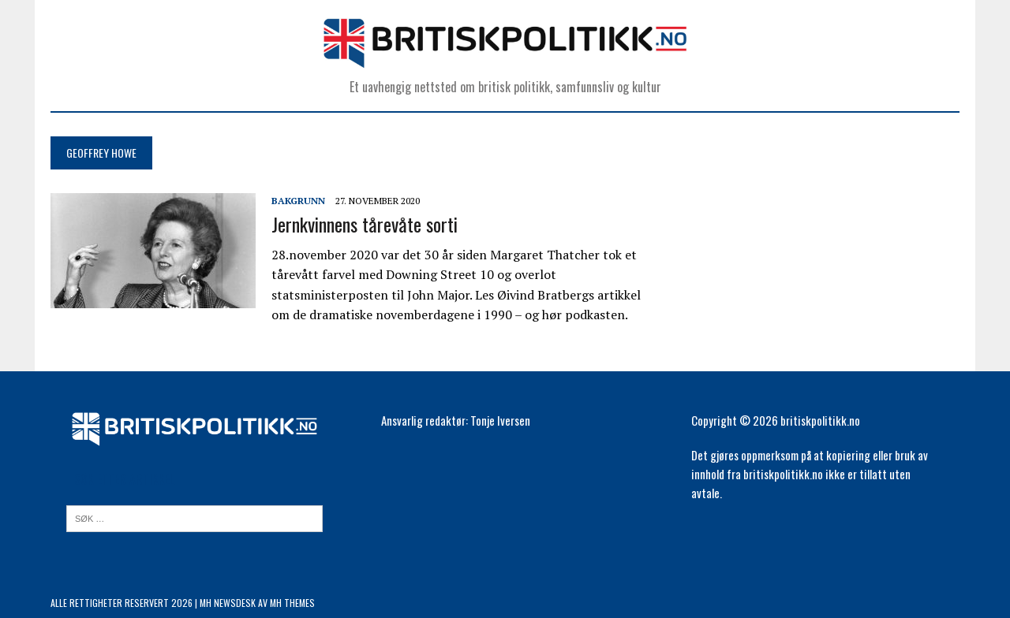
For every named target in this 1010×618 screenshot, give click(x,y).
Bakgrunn (298, 201)
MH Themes (292, 602)
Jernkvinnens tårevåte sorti (364, 224)
